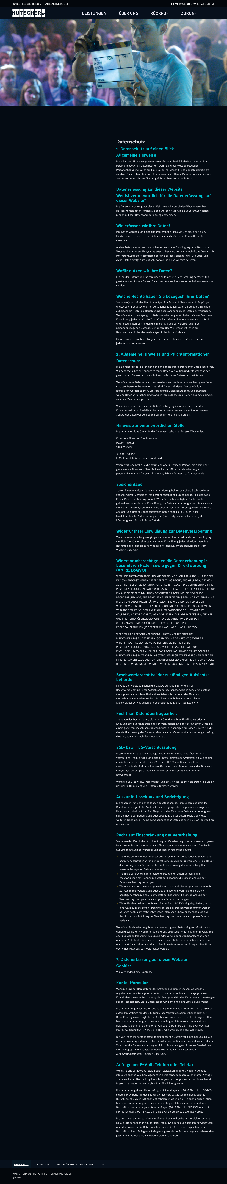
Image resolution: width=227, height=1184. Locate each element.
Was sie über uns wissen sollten (75, 1164)
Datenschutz (21, 1164)
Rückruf (207, 4)
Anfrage (178, 4)
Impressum (43, 1164)
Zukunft (190, 13)
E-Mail (192, 4)
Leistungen (94, 13)
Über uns (128, 13)
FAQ (104, 1164)
